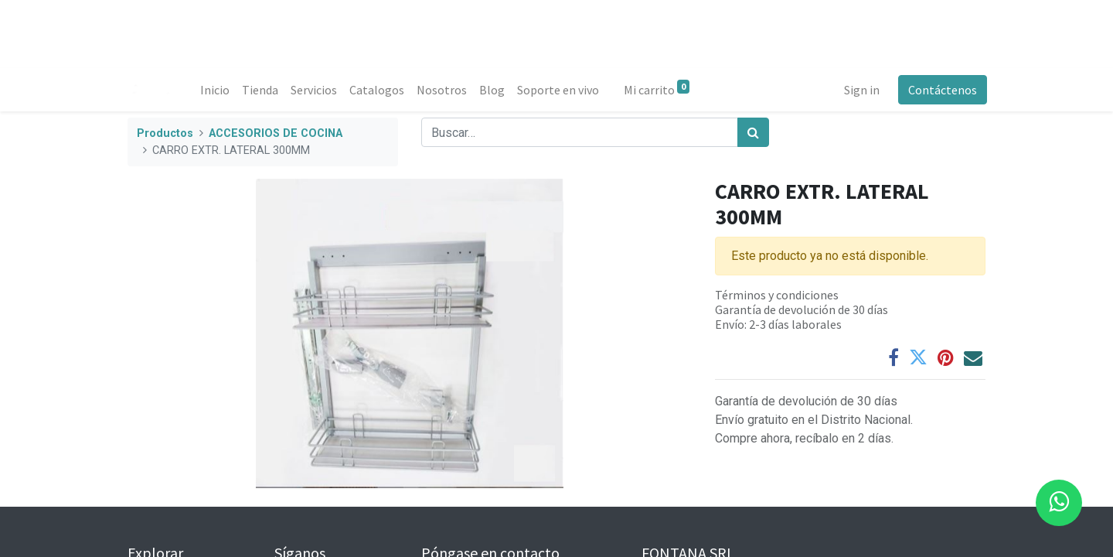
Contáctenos (941, 89)
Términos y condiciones (777, 294)
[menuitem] (216, 89)
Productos (165, 133)
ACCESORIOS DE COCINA (275, 133)
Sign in (860, 89)
